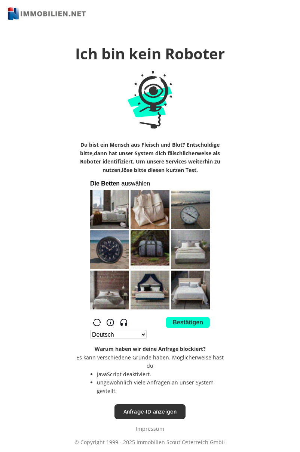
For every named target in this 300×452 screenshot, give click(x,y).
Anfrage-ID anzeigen (150, 411)
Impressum (150, 428)
